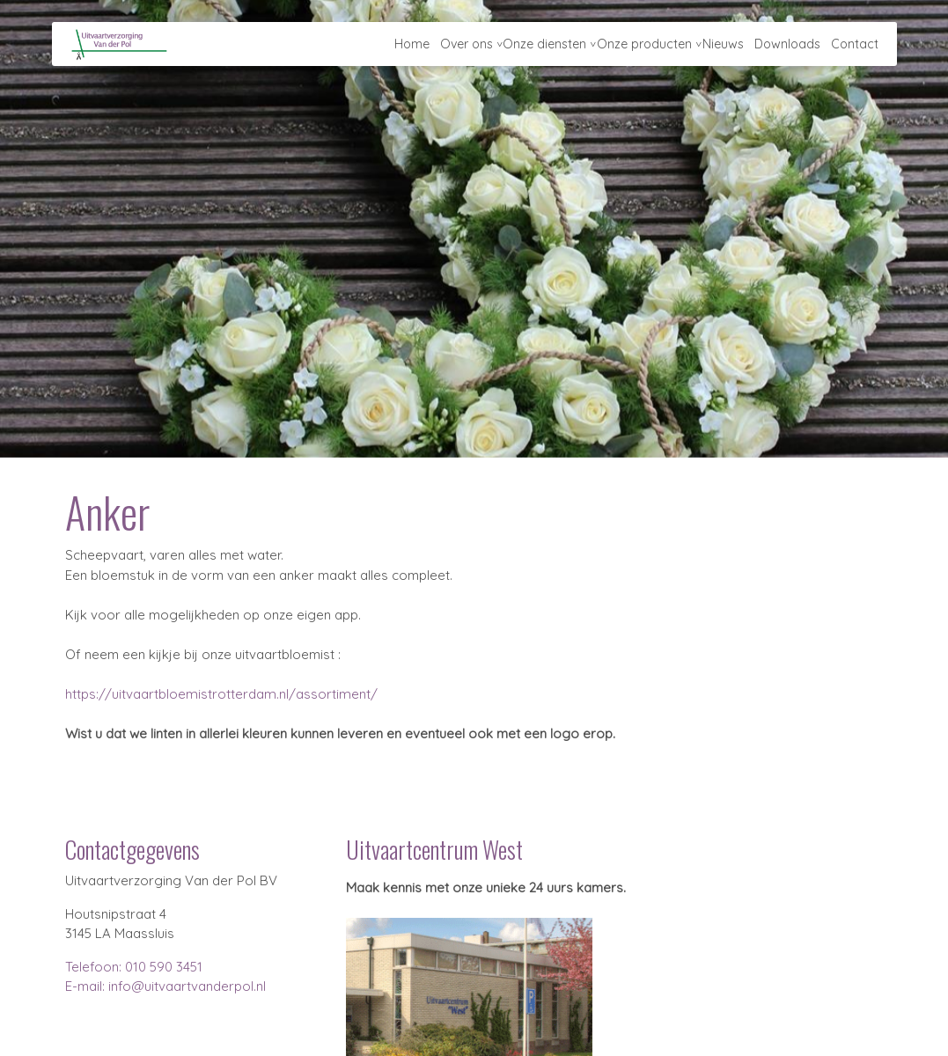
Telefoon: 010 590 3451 (133, 965)
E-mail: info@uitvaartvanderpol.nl (165, 986)
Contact (854, 48)
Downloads (785, 48)
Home (399, 48)
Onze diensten (536, 48)
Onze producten (638, 48)
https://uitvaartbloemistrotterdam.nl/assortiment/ (220, 694)
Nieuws (718, 48)
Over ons (456, 48)
